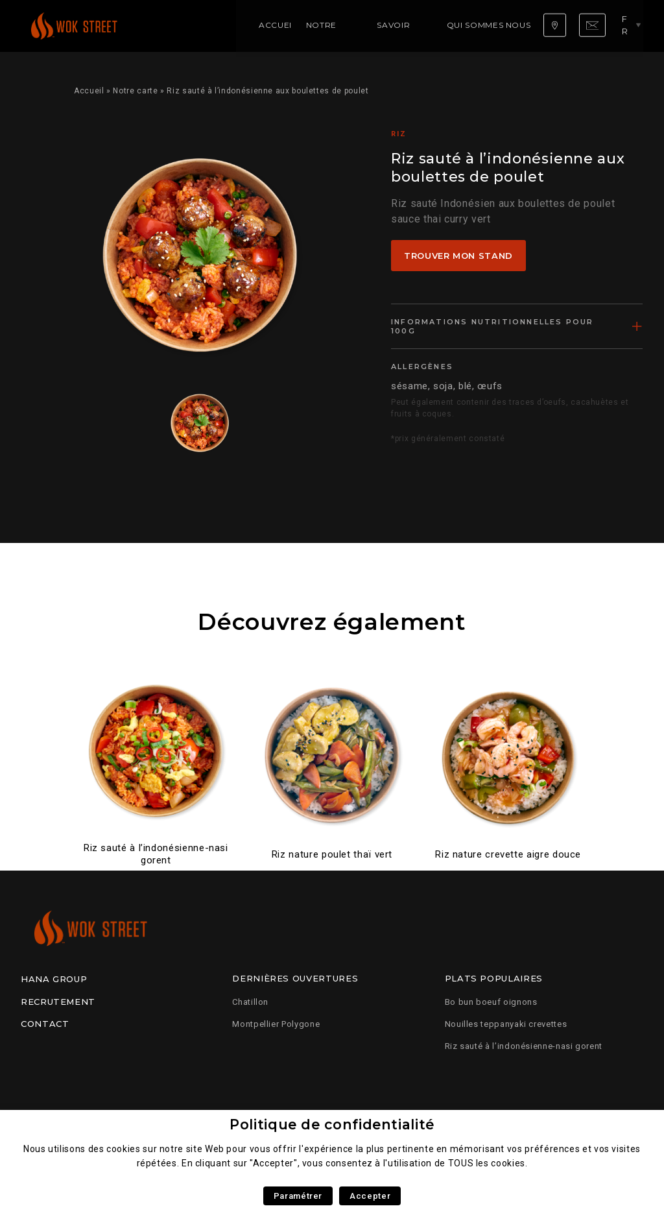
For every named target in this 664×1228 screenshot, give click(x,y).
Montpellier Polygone (276, 1024)
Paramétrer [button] (298, 1196)
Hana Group (54, 979)
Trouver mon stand (458, 255)
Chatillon (250, 1002)
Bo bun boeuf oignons (491, 1002)
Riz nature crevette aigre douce (508, 854)
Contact (45, 1023)
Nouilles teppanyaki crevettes (506, 1024)
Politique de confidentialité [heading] (332, 1124)
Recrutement (58, 1001)
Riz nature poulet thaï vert (332, 854)
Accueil (172, 25)
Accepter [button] (370, 1196)
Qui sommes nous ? (389, 25)
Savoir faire (304, 25)
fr (629, 25)
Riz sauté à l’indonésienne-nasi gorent (156, 854)
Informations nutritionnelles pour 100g (492, 326)
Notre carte (232, 25)
